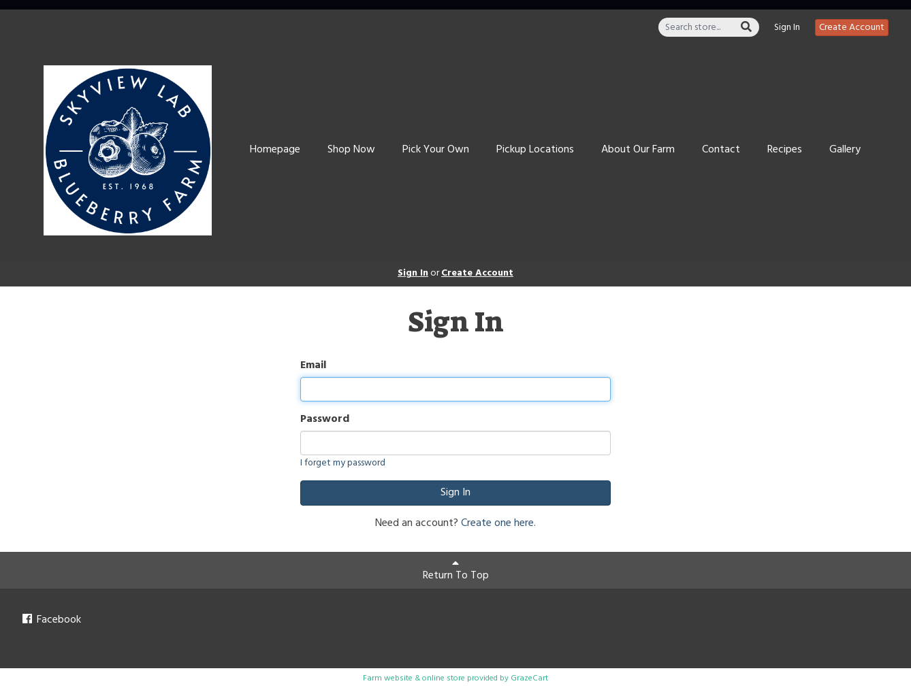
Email (313, 366)
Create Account (851, 27)
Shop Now (351, 150)
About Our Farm (638, 150)
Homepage (275, 150)
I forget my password (342, 463)
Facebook (50, 620)
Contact (721, 150)
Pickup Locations (535, 150)
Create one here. (498, 523)
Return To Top (456, 571)
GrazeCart (529, 678)
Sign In (787, 28)
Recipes (784, 150)
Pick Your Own (435, 150)
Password (324, 419)
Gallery (845, 150)
